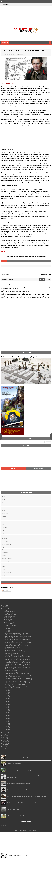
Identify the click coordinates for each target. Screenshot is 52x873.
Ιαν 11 (6, 715)
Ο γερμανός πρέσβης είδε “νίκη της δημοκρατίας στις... (18, 667)
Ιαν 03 (6, 727)
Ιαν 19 (6, 703)
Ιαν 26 (6, 692)
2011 (4, 743)
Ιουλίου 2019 (7, 617)
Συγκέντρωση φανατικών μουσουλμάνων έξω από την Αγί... (19, 679)
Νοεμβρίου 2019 (8, 611)
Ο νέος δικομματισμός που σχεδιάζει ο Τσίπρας (16, 633)
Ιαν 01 (6, 731)
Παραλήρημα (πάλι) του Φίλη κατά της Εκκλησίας (17, 655)
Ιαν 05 (6, 724)
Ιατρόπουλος (4, 527)
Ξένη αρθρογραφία (6, 561)
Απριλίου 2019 (7, 622)
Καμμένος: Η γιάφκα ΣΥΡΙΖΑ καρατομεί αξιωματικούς (18, 675)
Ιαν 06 (6, 723)
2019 (4, 608)
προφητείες (4, 575)
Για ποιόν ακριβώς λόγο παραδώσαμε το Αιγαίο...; (18, 783)
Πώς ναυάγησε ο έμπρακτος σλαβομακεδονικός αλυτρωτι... (19, 659)
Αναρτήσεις (5, 590)
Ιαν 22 (6, 698)
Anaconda (4, 496)
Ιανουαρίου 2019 (8, 627)
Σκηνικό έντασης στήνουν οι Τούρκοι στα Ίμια (16, 681)
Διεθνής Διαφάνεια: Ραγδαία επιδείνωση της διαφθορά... (18, 642)
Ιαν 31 (6, 628)
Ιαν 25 (6, 693)
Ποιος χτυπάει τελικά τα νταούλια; (13, 669)
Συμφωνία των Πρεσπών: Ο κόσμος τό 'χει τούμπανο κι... (18, 678)
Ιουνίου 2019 (7, 619)
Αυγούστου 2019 (8, 616)
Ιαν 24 (6, 695)
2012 (4, 741)
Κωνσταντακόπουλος (6, 544)
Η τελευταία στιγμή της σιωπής (12, 647)
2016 (4, 735)
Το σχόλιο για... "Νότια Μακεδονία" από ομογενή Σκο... (17, 662)
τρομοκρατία (4, 577)
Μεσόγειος (4, 555)
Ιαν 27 (6, 690)
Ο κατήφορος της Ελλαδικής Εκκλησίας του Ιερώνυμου (18, 656)
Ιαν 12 (6, 714)
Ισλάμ (3, 530)
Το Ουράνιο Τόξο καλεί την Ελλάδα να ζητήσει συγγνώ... (18, 634)
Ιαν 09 (6, 718)
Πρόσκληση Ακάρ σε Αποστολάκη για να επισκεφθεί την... (18, 648)
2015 (4, 737)
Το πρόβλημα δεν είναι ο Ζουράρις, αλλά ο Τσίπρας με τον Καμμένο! (22, 789)
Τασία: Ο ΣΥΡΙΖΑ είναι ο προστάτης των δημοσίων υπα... (18, 639)
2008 (4, 748)
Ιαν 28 (6, 689)
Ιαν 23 (6, 696)
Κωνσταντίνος (5, 541)
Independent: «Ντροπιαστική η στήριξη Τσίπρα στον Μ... (18, 645)
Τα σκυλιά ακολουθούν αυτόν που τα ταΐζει (15, 651)
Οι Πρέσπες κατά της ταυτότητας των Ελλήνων (16, 644)
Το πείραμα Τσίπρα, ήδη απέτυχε (14, 763)
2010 (4, 745)
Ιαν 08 (6, 720)
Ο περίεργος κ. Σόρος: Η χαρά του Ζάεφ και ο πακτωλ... (18, 661)
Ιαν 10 (6, 717)
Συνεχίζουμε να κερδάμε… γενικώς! (13, 676)
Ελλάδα (14, 260)
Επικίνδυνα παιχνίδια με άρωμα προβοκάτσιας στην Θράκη (21, 770)
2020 (4, 606)
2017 (4, 734)
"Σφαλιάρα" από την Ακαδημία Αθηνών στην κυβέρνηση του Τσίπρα (22, 802)
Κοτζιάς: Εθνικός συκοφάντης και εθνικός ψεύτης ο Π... (18, 673)
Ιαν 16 (6, 707)
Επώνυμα (19, 260)
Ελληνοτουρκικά (5, 513)
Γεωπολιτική (4, 507)
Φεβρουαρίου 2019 (8, 625)
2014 (4, 738)
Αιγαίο (3, 499)
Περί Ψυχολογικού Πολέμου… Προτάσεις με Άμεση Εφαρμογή (19, 357)
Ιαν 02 (6, 729)
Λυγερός (27, 260)
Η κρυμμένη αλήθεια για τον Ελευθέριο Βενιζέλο (18, 757)
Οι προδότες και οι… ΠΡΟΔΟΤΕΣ (12, 687)
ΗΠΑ (3, 521)
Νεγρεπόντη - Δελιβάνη (7, 558)
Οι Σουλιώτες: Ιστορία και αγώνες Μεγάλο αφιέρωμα (19, 815)
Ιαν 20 (6, 701)
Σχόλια (4, 593)
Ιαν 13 (6, 712)
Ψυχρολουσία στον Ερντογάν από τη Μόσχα (15, 658)
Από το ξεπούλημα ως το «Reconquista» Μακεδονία (17, 641)
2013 (4, 740)
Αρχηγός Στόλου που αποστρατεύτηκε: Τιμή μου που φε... (18, 636)
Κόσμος (3, 547)
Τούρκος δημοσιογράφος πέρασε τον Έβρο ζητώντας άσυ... (19, 686)
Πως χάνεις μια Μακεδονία (11, 653)
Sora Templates (23, 830)
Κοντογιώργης (5, 535)
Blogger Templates (33, 830)
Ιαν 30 (6, 630)
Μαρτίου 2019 (7, 624)
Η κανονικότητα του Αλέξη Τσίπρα (13, 670)
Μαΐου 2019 (7, 620)
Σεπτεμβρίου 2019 (8, 614)
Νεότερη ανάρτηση (5, 274)
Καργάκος (4, 533)
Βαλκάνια (9, 260)
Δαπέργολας (4, 510)
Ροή (31, 260)
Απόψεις (3, 502)
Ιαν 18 (6, 704)
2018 (4, 732)
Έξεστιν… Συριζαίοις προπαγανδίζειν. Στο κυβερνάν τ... (18, 664)
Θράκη (3, 524)
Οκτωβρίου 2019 (8, 613)
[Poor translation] (5, 857)
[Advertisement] (26, 18)
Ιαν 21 (6, 700)
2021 (4, 605)
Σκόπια (34, 260)
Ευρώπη (3, 519)
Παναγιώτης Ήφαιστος (7, 563)
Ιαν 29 (6, 631)
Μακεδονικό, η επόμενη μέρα (12, 672)
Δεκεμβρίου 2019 (8, 610)
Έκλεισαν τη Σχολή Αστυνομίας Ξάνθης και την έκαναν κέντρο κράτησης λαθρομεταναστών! (28, 796)
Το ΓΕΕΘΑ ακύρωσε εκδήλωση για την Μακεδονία (17, 665)
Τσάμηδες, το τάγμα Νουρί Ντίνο (14, 809)
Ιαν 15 (6, 709)
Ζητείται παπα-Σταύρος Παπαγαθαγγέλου (15, 638)
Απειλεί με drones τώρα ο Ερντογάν (13, 650)
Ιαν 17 (6, 706)
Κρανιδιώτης (4, 538)
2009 (4, 746)
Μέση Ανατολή (5, 552)
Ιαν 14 (6, 710)
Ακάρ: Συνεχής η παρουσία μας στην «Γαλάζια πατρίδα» (18, 683)
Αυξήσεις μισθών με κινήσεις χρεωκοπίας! (15, 684)
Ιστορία (23, 260)
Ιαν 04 (6, 726)
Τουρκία (3, 569)
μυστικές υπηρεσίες (6, 572)
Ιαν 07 (6, 721)
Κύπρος (3, 549)
